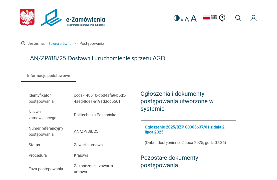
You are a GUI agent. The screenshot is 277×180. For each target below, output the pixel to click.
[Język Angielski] (211, 18)
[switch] (170, 18)
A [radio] (176, 20)
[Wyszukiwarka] (236, 18)
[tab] (48, 76)
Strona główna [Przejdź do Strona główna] (61, 43)
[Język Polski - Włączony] (201, 18)
